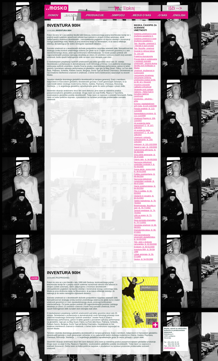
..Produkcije (94, 15)
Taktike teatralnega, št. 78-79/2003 (145, 202)
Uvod (34, 278)
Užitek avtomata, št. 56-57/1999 (144, 255)
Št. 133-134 (139, 54)
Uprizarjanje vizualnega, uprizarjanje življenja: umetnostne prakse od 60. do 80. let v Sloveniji (145, 78)
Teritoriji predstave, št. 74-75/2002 (144, 211)
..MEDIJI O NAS (141, 15)
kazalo (35, 281)
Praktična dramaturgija (143, 56)
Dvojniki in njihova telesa (144, 51)
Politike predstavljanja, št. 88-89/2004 (144, 175)
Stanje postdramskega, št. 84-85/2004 (145, 187)
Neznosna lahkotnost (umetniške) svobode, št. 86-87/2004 (144, 181)
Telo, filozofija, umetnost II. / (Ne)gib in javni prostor (145, 44)
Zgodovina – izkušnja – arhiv (143, 100)
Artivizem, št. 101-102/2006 (145, 144)
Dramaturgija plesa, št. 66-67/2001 (145, 231)
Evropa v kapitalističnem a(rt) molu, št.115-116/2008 (145, 105)
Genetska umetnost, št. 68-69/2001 (145, 226)
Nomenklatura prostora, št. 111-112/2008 (145, 114)
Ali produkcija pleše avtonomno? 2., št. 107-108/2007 (144, 125)
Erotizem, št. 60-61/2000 (144, 247)
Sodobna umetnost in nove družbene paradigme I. (145, 40)
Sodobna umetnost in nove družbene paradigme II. (145, 35)
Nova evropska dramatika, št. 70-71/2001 (145, 221)
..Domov (53, 15)
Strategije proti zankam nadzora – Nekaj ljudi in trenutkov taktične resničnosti (144, 93)
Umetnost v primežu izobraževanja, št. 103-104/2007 (143, 139)
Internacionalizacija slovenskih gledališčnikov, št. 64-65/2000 (144, 237)
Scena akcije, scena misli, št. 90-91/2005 (144, 170)
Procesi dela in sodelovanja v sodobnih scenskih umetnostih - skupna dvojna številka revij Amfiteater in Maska (145, 63)
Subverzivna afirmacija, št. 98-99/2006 (145, 151)
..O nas (162, 15)
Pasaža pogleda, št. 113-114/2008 (144, 110)
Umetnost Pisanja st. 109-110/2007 (144, 119)
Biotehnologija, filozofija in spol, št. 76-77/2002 (145, 207)
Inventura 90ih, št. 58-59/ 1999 (144, 250)
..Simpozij (118, 15)
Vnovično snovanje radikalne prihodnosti (142, 86)
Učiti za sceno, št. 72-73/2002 (143, 216)
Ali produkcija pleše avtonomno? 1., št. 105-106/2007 (144, 132)
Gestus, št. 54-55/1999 (143, 259)
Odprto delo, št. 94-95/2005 (145, 159)
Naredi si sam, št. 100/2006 (145, 147)
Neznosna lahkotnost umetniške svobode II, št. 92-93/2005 (144, 164)
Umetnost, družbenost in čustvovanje (144, 71)
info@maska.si (169, 348)
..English (178, 15)
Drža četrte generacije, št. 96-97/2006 (144, 156)
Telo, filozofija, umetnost (144, 48)
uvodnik (36, 284)
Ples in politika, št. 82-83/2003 (143, 192)
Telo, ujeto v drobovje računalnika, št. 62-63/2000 (145, 243)
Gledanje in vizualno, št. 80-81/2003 (144, 197)
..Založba (71, 15)
